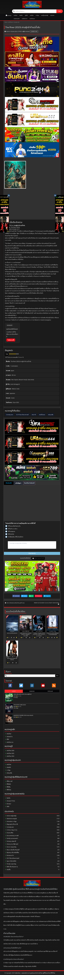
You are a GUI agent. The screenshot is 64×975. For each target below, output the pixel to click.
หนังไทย (31, 15)
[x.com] (21, 685)
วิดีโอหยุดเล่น (10, 531)
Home (6, 22)
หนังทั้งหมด (32, 18)
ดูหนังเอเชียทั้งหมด (12, 329)
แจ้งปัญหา (18, 483)
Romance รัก (9, 855)
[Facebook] (10, 685)
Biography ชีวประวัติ (11, 824)
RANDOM (31, 691)
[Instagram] (32, 685)
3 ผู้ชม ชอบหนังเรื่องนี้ (39, 558)
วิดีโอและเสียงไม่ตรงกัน (12, 526)
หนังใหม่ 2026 (9, 750)
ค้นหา (59, 11)
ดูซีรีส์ (26, 15)
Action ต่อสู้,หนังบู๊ (10, 816)
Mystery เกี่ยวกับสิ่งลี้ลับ (12, 852)
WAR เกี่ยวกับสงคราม (11, 867)
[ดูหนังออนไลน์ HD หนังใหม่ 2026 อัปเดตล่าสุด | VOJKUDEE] (32, 4)
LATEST (14, 691)
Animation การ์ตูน (10, 821)
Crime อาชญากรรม (11, 830)
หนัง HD (34, 414)
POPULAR (50, 691)
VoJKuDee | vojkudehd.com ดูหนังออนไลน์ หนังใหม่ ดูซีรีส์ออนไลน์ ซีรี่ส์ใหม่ (35, 973)
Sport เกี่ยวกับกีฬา (10, 861)
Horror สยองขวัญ (10, 847)
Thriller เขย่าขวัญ (10, 864)
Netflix (21, 15)
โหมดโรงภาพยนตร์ (29, 483)
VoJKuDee (27, 31)
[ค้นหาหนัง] (34, 11)
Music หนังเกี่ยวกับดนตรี (12, 850)
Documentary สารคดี (11, 835)
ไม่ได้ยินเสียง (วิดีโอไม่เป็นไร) (14, 537)
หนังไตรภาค (24, 18)
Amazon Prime (10, 801)
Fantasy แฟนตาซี (10, 841)
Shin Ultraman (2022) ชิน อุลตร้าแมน (15, 603)
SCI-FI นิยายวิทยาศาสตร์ (22, 414)
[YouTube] (43, 685)
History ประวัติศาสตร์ (11, 844)
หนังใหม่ (15, 15)
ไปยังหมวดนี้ (11, 340)
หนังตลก (52, 15)
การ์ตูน (37, 15)
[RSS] (54, 685)
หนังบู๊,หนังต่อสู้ (44, 15)
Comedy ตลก (16, 22)
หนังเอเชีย (50, 414)
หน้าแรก (9, 15)
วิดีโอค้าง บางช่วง (11, 529)
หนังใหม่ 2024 (9, 756)
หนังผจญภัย (17, 18)
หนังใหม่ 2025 (9, 753)
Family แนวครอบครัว (11, 838)
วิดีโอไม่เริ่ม (9, 534)
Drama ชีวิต (9, 833)
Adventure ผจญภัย (11, 818)
